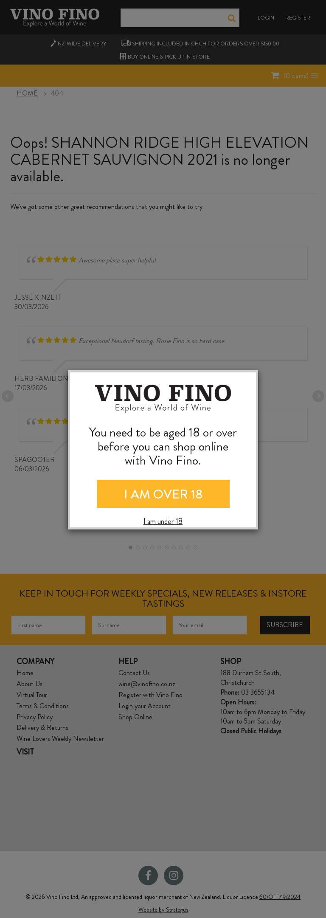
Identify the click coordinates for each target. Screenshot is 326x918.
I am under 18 (163, 521)
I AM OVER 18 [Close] (163, 494)
